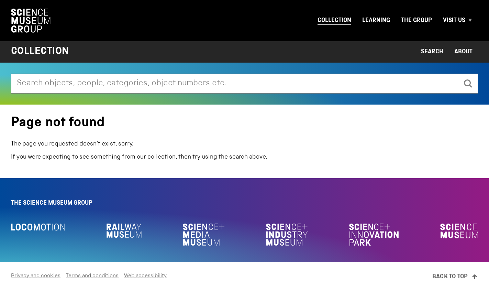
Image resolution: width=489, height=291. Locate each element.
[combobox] (234, 83)
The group (416, 21)
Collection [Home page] (40, 52)
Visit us (454, 21)
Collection (334, 21)
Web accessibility (145, 276)
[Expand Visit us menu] (473, 20)
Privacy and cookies (35, 276)
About (463, 52)
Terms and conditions (92, 276)
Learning (376, 21)
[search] (468, 83)
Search (432, 52)
